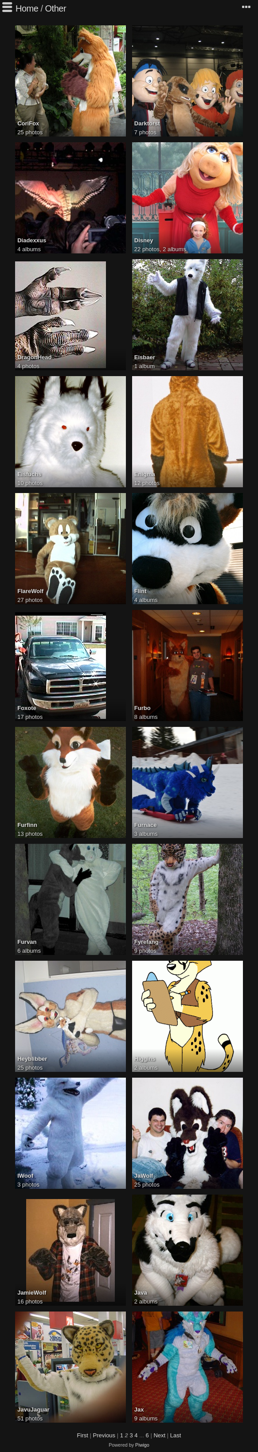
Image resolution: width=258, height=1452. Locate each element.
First (82, 1435)
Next (159, 1435)
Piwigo (142, 1445)
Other (55, 8)
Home (27, 8)
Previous (104, 1435)
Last (175, 1435)
